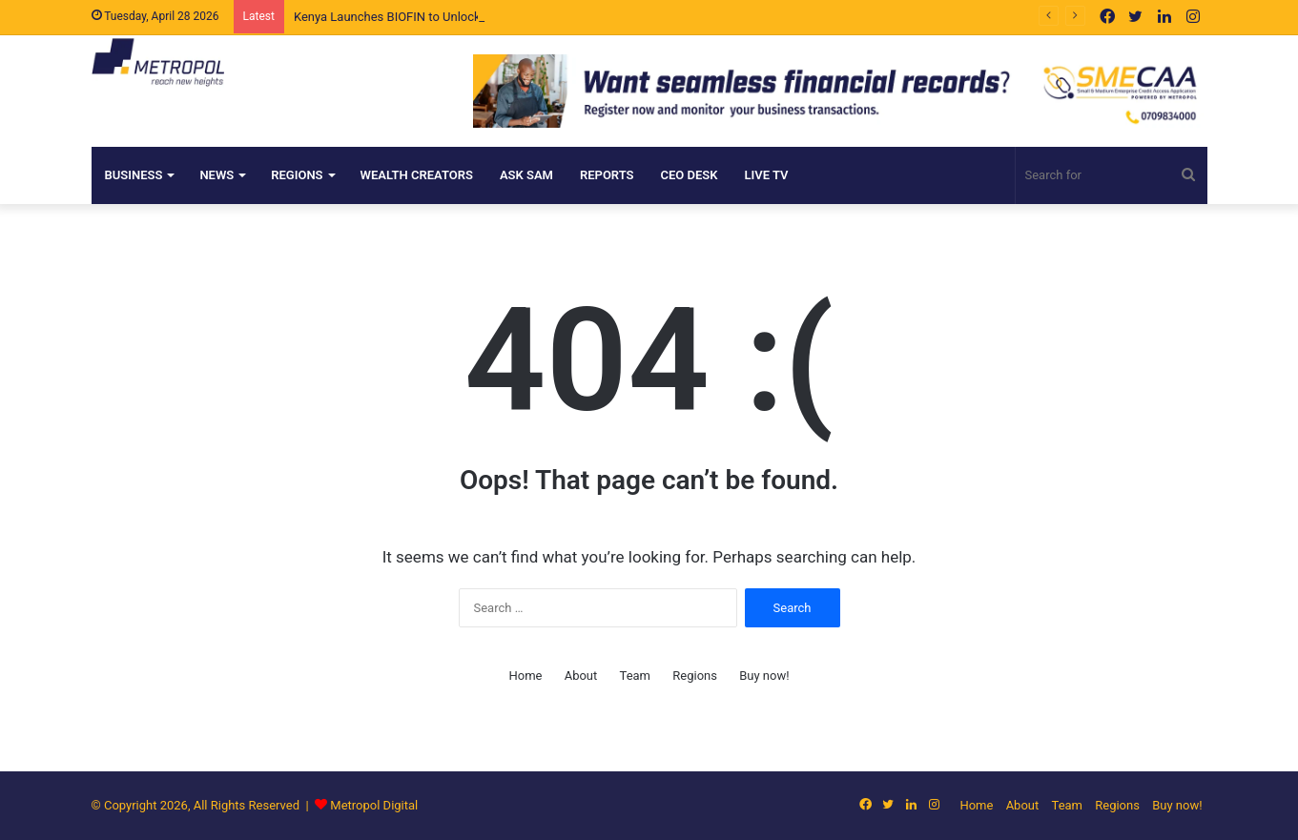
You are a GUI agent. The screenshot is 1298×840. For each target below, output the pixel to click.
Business (134, 175)
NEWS (216, 175)
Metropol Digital (374, 805)
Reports (607, 175)
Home (525, 675)
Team (635, 675)
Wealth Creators (417, 175)
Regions (296, 175)
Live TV (767, 175)
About (581, 675)
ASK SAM (526, 175)
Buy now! (764, 675)
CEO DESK (689, 175)
